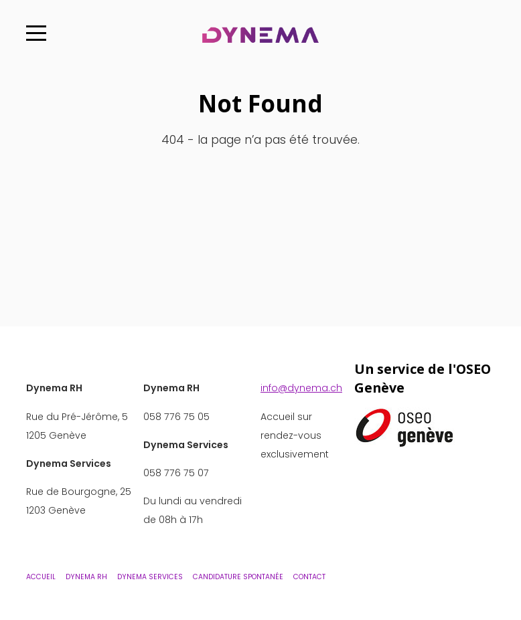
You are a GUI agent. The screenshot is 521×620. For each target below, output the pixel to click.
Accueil (41, 577)
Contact (309, 577)
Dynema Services (150, 577)
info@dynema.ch (301, 388)
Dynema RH (86, 577)
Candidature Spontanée (238, 577)
